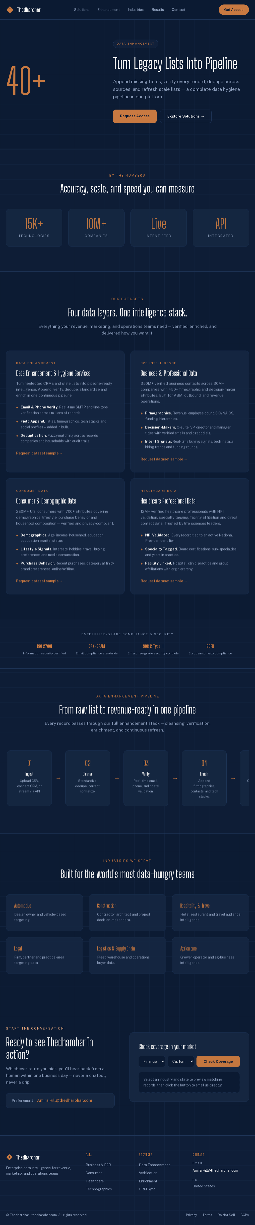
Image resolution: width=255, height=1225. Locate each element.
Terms (207, 1215)
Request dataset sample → (39, 458)
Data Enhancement (154, 1165)
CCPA (245, 1215)
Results (158, 10)
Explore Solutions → (185, 116)
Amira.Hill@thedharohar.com (64, 1103)
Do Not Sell (226, 1215)
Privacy (191, 1215)
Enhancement (108, 10)
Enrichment (148, 1181)
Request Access (135, 116)
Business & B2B (98, 1165)
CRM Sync (147, 1189)
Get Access (234, 10)
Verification (148, 1173)
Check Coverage (218, 1064)
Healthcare (95, 1181)
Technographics (99, 1189)
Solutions (81, 10)
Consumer (94, 1173)
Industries (136, 10)
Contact (178, 10)
